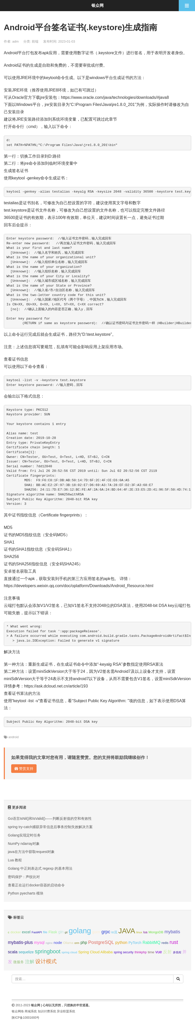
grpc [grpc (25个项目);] (106, 931)
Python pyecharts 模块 (25, 893)
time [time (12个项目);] (151, 952)
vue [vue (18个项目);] (158, 952)
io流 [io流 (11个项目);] (114, 932)
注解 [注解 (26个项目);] (29, 961)
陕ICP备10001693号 (25, 1017)
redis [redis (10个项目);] (164, 943)
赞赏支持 (23, 769)
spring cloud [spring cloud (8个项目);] (69, 952)
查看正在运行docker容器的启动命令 (36, 885)
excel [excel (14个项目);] (26, 932)
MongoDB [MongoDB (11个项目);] (156, 932)
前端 (35, 41)
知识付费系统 (47, 1011)
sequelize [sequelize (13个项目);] (26, 952)
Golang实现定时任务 (24, 835)
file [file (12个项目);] (45, 932)
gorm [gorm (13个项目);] (96, 932)
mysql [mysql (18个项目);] (39, 942)
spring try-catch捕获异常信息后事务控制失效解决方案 (50, 827)
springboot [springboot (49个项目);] (47, 951)
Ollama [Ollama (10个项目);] (68, 943)
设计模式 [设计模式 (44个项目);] (46, 961)
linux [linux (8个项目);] (139, 932)
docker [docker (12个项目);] (15, 932)
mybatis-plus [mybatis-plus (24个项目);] (20, 942)
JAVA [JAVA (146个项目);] (126, 931)
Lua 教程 (15, 860)
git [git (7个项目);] (66, 932)
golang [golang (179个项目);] (80, 930)
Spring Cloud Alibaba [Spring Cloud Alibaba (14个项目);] (95, 952)
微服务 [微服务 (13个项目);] (18, 962)
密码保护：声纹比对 (24, 877)
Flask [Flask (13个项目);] (52, 932)
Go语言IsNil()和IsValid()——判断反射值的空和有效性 (50, 818)
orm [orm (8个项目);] (76, 942)
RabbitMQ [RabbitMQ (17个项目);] (151, 942)
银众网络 (18, 1011)
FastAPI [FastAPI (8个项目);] (37, 932)
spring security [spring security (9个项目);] (123, 952)
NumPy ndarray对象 (24, 844)
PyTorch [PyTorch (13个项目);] (134, 943)
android (13, 737)
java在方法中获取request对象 (31, 852)
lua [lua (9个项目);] (145, 932)
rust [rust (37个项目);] (174, 942)
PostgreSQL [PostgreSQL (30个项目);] (101, 942)
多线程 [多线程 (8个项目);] (177, 952)
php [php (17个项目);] (83, 942)
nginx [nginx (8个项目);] (49, 942)
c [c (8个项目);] (8, 932)
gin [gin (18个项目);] (60, 932)
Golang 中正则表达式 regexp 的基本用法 (40, 868)
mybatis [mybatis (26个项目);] (172, 931)
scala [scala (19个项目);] (13, 951)
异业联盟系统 (66, 1011)
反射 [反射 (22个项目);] (167, 951)
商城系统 (31, 1011)
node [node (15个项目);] (58, 943)
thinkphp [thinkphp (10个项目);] (141, 952)
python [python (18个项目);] (121, 942)
